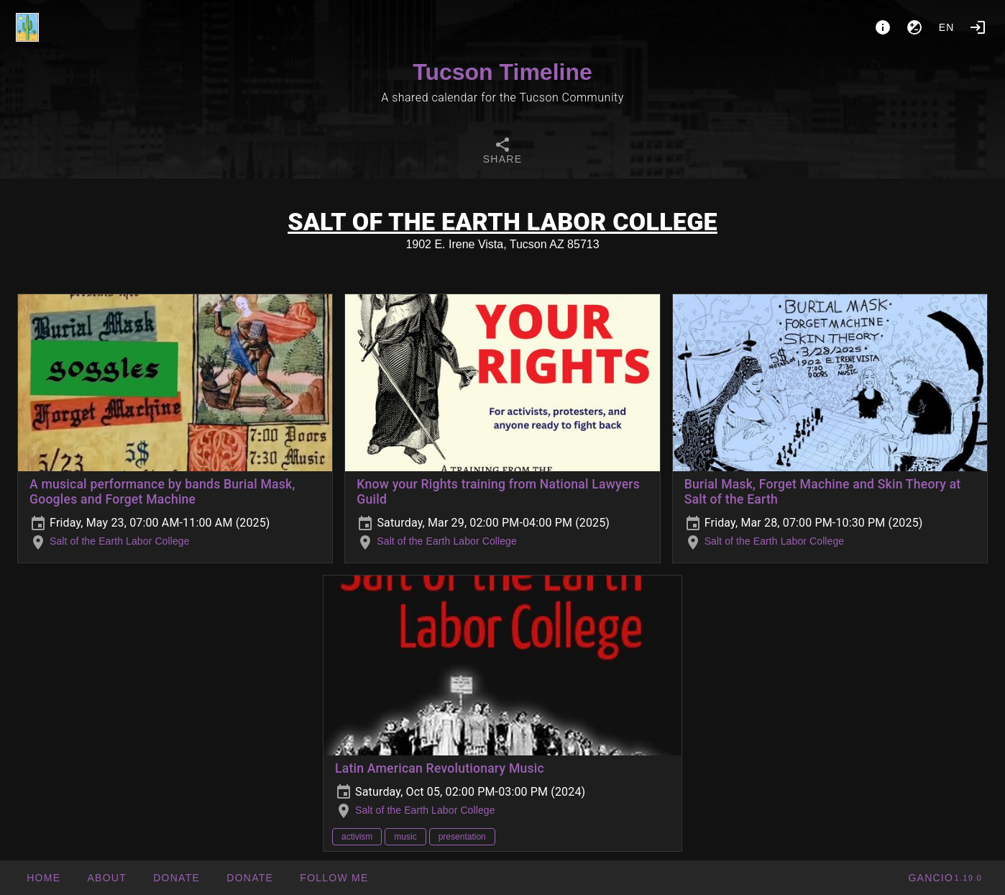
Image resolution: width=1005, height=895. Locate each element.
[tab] (502, 152)
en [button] (947, 27)
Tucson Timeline (502, 72)
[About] (883, 27)
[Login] (977, 27)
